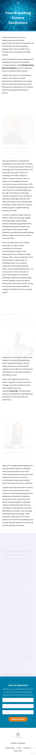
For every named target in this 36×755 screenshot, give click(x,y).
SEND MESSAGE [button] (18, 719)
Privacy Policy (9, 748)
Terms (19, 748)
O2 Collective (6, 46)
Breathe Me (26, 43)
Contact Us (27, 748)
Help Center (18, 751)
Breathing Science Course (14, 37)
